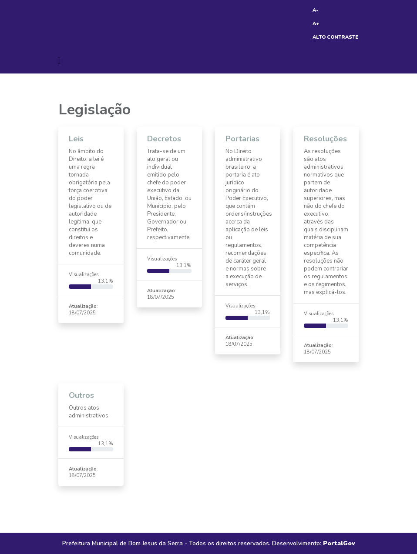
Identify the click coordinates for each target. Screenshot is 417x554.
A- (316, 10)
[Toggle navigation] (59, 60)
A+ (316, 23)
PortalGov (339, 543)
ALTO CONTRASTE (335, 37)
